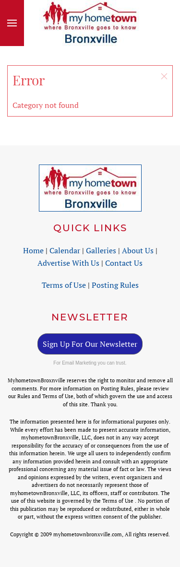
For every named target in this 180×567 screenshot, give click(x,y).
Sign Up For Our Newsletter (90, 344)
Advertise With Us (68, 263)
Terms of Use (64, 285)
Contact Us (124, 263)
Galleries (101, 250)
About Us (138, 250)
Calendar (64, 250)
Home (33, 250)
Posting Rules (115, 285)
